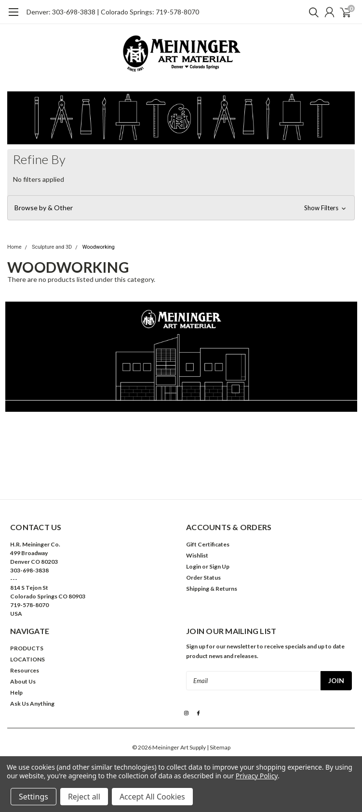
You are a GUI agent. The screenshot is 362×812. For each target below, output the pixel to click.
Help (16, 692)
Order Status (203, 577)
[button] (181, 207)
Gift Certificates (207, 544)
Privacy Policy (257, 775)
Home (14, 247)
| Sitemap (218, 747)
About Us (23, 681)
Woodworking (98, 247)
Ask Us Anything (32, 703)
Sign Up (219, 566)
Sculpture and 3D (52, 247)
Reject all (84, 796)
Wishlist (197, 555)
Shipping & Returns (211, 588)
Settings (33, 796)
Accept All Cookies (152, 796)
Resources (24, 670)
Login (193, 566)
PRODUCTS (26, 648)
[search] (311, 12)
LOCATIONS (27, 659)
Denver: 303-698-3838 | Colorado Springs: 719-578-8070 (113, 12)
